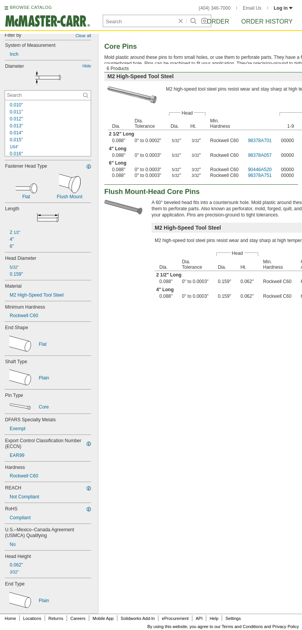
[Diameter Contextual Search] (48, 95)
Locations (32, 618)
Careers (77, 618)
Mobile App (103, 618)
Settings (233, 618)
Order (218, 21)
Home (10, 618)
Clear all (83, 35)
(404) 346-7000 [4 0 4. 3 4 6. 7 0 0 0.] (215, 8)
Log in (283, 8)
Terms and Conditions (242, 626)
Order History (267, 21)
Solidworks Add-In (138, 618)
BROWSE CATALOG (31, 7)
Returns (56, 618)
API (199, 618)
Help (214, 618)
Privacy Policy (286, 626)
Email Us (252, 8)
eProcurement (175, 618)
